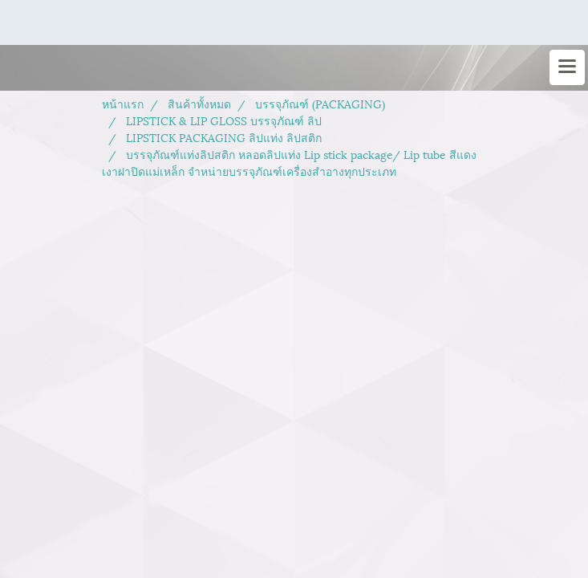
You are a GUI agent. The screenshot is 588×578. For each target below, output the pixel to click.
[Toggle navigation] (567, 67)
